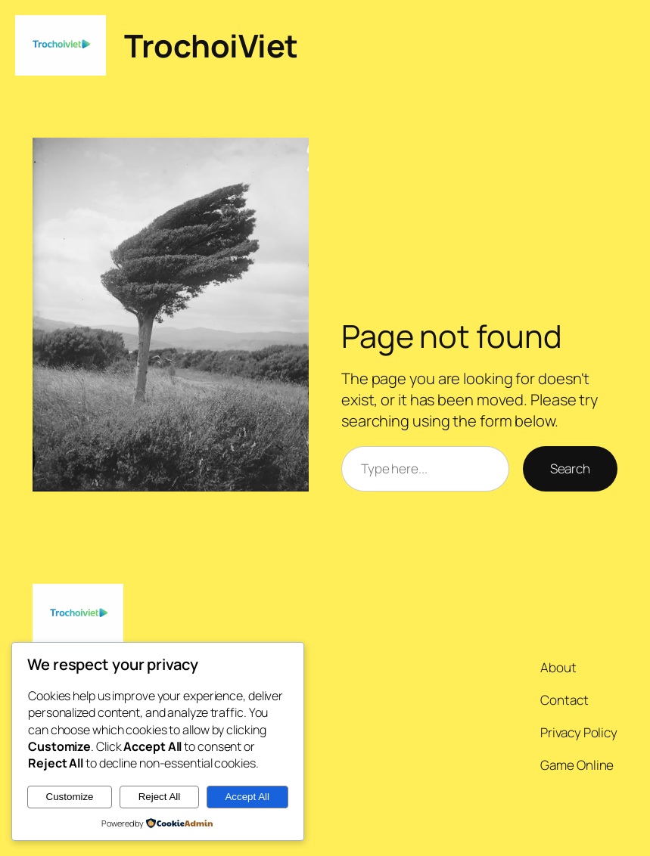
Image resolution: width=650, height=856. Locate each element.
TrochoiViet (211, 45)
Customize (70, 796)
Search (570, 468)
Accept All (247, 796)
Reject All (159, 796)
